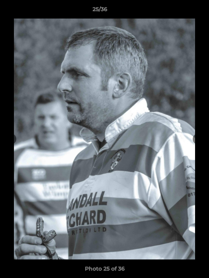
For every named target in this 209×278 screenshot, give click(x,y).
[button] (181, 11)
